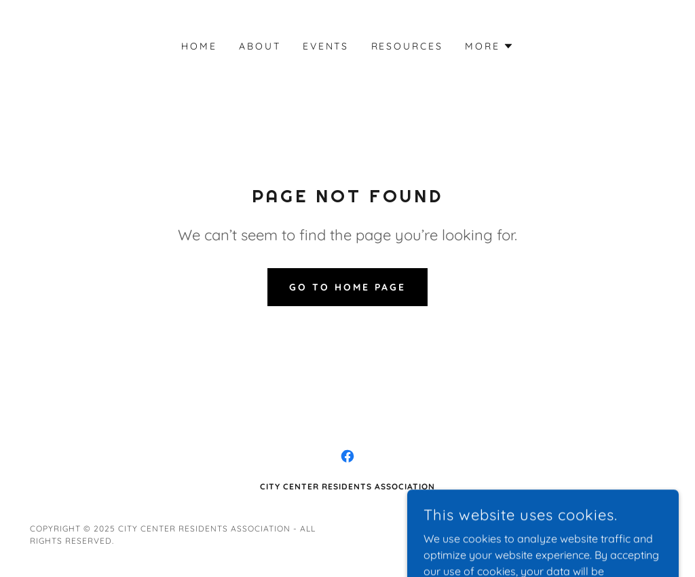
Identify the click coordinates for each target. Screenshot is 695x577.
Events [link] (326, 46)
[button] (489, 46)
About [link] (260, 46)
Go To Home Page (347, 287)
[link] (347, 456)
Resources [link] (407, 46)
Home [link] (199, 46)
